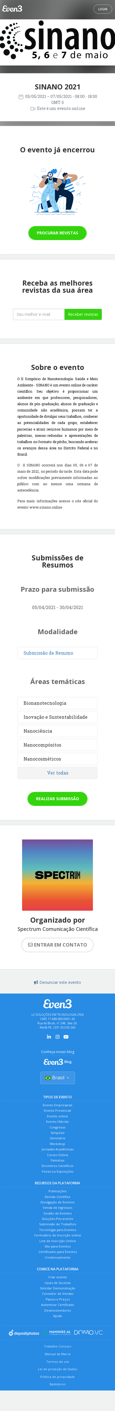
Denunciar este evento (57, 982)
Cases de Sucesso (57, 1283)
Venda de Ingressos (57, 1207)
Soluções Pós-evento (57, 1219)
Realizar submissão (57, 798)
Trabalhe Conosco (57, 1346)
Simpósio (58, 1133)
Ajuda (57, 1316)
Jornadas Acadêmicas (58, 1149)
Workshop (57, 1144)
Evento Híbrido (57, 1121)
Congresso (57, 1127)
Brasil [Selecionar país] (57, 1077)
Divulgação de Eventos (57, 1202)
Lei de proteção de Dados (57, 1369)
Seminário (57, 1138)
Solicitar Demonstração (57, 1288)
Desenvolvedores (57, 1310)
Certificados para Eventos (58, 1252)
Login (102, 9)
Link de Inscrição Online (57, 1241)
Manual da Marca (58, 1354)
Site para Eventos (57, 1246)
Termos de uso (57, 1361)
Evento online (57, 1116)
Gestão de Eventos (57, 1213)
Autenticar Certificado (57, 1305)
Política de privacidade (57, 1377)
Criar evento (57, 1277)
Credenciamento (58, 1257)
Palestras (57, 1160)
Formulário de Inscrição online (57, 1235)
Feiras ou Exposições (57, 1171)
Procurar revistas (57, 232)
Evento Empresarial (57, 1105)
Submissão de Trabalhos (57, 1224)
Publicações (57, 1191)
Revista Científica (57, 1197)
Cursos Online (57, 1155)
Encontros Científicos (57, 1166)
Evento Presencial (57, 1110)
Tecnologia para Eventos (57, 1230)
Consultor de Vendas (57, 1293)
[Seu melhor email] (39, 314)
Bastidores (57, 1384)
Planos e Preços (58, 1299)
